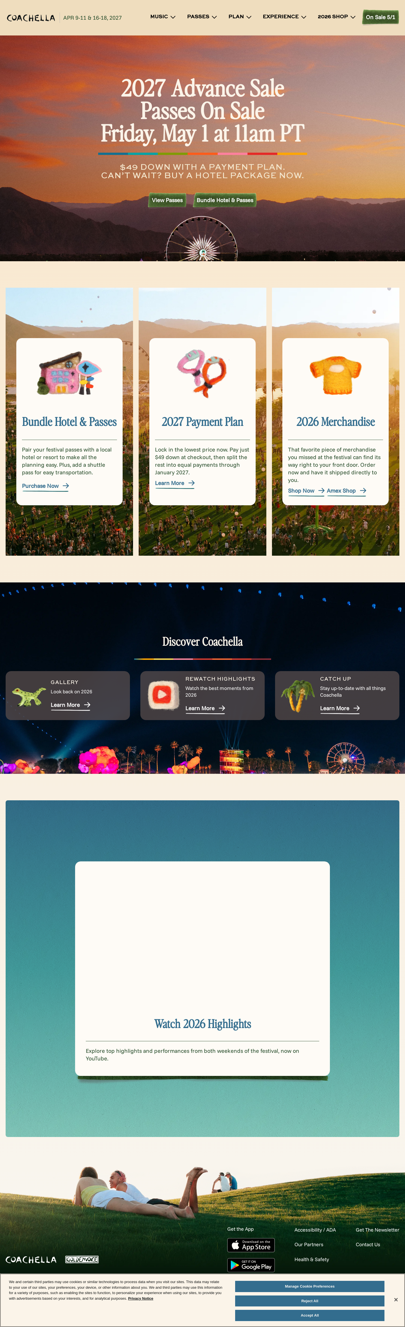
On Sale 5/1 (380, 17)
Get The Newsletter (374, 1229)
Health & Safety (302, 1258)
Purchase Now (46, 486)
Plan (240, 17)
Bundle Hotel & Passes (225, 200)
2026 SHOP (337, 17)
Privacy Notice (140, 1298)
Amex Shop (347, 490)
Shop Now (306, 490)
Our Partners (299, 1244)
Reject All (310, 1301)
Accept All (310, 1315)
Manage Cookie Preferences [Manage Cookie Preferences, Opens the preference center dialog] (310, 1286)
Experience (285, 17)
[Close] (396, 1300)
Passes (202, 17)
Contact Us (364, 1244)
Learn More (175, 483)
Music (163, 17)
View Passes (167, 200)
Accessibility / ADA (306, 1229)
